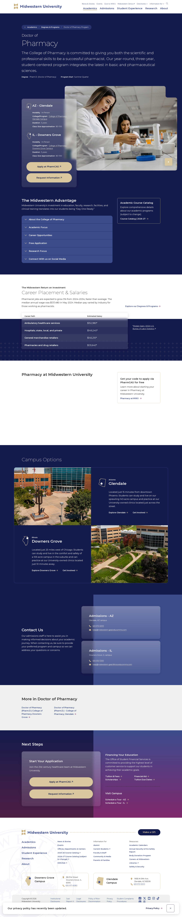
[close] (170, 908)
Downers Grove (47, 541)
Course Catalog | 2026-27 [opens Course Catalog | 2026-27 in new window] (132, 219)
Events (99, 4)
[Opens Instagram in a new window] (153, 898)
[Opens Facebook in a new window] (140, 898)
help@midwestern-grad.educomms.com (110, 630)
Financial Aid (140, 776)
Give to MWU (110, 4)
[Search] (167, 3)
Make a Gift (149, 832)
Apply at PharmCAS (48, 166)
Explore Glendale (117, 512)
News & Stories (88, 4)
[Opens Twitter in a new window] (144, 898)
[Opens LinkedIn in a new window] (140, 902)
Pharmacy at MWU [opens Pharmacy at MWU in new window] (129, 398)
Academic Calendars (138, 845)
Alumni (96, 845)
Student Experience (34, 853)
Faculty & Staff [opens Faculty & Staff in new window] (99, 853)
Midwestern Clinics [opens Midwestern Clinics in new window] (125, 4)
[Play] (168, 162)
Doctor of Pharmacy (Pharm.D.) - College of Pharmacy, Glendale (65, 710)
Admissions (29, 847)
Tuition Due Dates (143, 780)
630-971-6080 (71, 885)
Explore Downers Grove (43, 570)
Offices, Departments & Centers (71, 849)
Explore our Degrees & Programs (141, 306)
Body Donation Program (140, 855)
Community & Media (102, 856)
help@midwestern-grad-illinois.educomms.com (112, 664)
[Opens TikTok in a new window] (158, 898)
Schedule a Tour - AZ (115, 800)
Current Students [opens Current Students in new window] (101, 849)
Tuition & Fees (112, 776)
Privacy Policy (153, 908)
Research (28, 858)
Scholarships (112, 780)
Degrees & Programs (50, 27)
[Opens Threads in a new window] (144, 902)
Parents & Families (101, 860)
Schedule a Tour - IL (115, 803)
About (26, 864)
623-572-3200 (98, 626)
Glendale (117, 483)
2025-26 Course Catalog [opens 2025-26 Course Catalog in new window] (68, 853)
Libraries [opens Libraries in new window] (133, 863)
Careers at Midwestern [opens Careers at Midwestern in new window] (139, 859)
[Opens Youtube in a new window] (149, 898)
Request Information (48, 177)
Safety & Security (136, 867)
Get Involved (139, 512)
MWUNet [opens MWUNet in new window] (61, 863)
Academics (32, 27)
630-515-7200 (98, 661)
